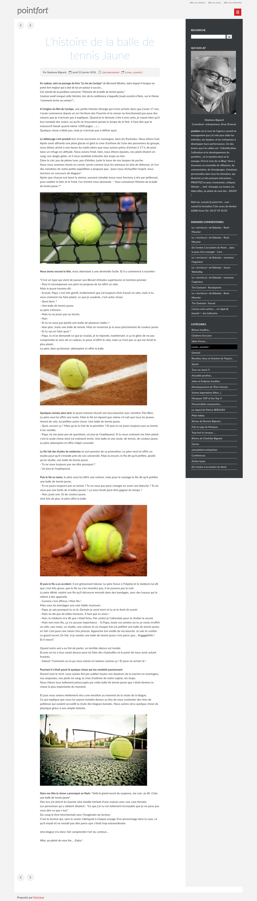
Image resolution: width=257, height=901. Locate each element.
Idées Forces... (199, 341)
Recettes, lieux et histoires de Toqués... (213, 358)
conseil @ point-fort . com (215, 201)
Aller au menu (214, 2)
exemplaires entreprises (204, 449)
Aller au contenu (197, 2)
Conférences (198, 455)
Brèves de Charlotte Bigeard (207, 438)
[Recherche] (208, 37)
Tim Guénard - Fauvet (203, 303)
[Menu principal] (237, 12)
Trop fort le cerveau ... (203, 432)
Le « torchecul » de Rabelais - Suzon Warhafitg (211, 269)
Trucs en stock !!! (201, 369)
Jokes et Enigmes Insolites (206, 381)
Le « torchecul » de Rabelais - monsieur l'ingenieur (213, 259)
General (196, 352)
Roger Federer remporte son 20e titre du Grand (30, 25)
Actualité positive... (202, 375)
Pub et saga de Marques (205, 426)
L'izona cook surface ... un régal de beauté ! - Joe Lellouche (210, 311)
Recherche (198, 30)
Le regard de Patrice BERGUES (208, 409)
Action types (198, 461)
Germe (195, 444)
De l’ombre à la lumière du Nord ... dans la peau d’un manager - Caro (213, 249)
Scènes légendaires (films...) (206, 392)
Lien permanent (110, 72)
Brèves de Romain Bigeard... (207, 421)
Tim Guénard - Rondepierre (206, 287)
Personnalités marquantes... (207, 404)
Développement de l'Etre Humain (210, 386)
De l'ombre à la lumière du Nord (209, 466)
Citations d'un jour (202, 335)
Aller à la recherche (233, 2)
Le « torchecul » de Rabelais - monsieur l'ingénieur (213, 279)
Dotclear (39, 897)
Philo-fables (198, 415)
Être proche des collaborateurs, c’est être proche (20, 25)
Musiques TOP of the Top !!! (207, 398)
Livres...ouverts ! (134, 72)
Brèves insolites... (201, 329)
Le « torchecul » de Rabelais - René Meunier (210, 229)
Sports (195, 364)
